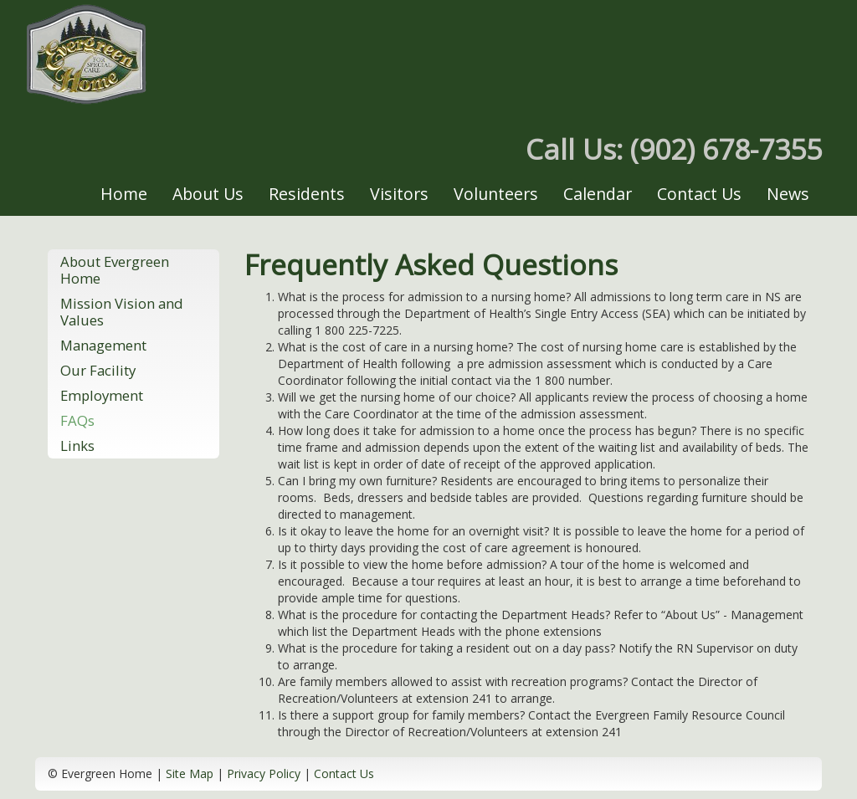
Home (123, 193)
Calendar (597, 193)
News (788, 193)
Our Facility (98, 370)
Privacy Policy (263, 773)
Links (77, 445)
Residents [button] (307, 193)
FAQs (77, 420)
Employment (101, 395)
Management (103, 345)
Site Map (189, 773)
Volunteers (496, 193)
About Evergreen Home (114, 270)
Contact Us (699, 193)
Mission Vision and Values (121, 312)
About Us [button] (208, 193)
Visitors (399, 193)
